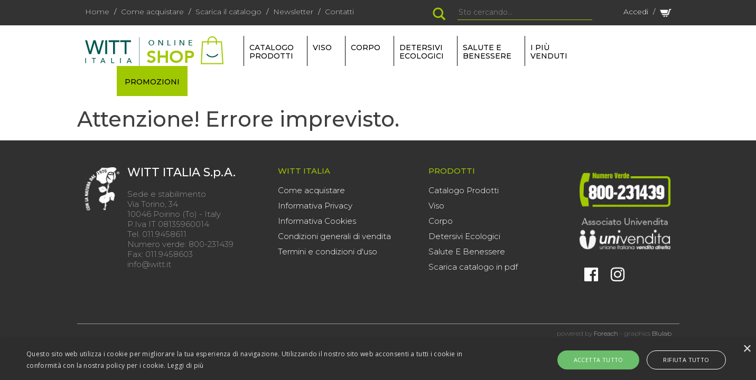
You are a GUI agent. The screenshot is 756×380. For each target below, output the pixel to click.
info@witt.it (149, 264)
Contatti (339, 11)
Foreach (606, 333)
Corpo (440, 221)
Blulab (661, 333)
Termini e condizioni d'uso (327, 251)
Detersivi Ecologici (464, 236)
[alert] (378, 360)
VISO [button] (322, 47)
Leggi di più (185, 365)
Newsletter (293, 11)
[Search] (525, 12)
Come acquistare (152, 11)
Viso (436, 206)
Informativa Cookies (317, 221)
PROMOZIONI (152, 82)
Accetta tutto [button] (605, 360)
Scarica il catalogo (228, 11)
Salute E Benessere (466, 251)
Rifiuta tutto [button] (679, 360)
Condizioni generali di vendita (334, 236)
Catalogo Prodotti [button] (271, 52)
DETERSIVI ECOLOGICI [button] (421, 52)
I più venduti (548, 52)
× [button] (747, 349)
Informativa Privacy (315, 206)
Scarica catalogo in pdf (473, 267)
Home (97, 11)
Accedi (635, 11)
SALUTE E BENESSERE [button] (487, 52)
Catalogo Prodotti (463, 190)
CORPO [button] (365, 47)
